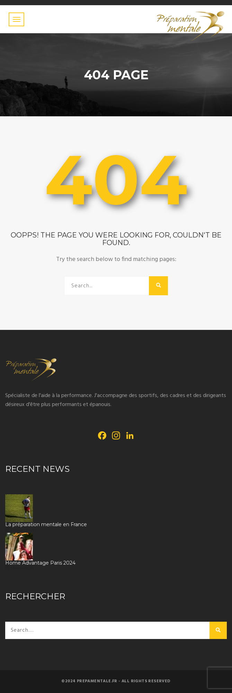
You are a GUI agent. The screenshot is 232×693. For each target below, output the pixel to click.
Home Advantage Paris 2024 (40, 563)
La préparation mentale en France (46, 524)
